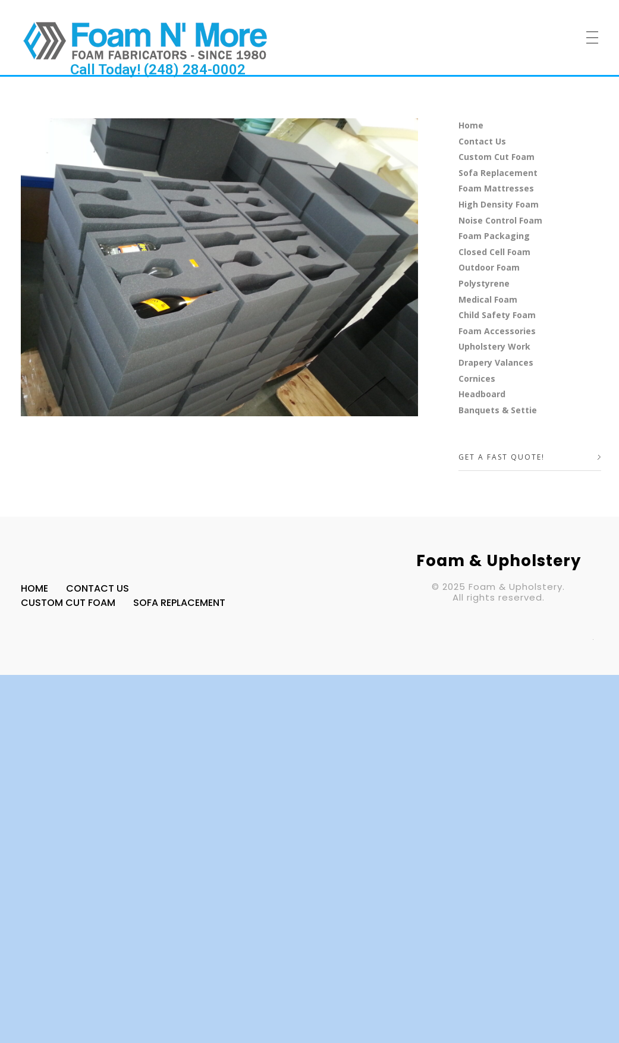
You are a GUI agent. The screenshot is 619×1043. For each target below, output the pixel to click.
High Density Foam (498, 204)
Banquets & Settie (497, 410)
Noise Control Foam (500, 220)
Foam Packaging (494, 235)
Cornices (476, 378)
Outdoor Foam (489, 267)
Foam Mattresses (496, 188)
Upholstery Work (494, 346)
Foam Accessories (497, 331)
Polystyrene (484, 283)
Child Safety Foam (497, 315)
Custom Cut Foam (496, 156)
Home (470, 125)
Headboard (481, 394)
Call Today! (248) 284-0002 (158, 69)
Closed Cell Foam (494, 251)
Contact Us (482, 141)
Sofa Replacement (498, 172)
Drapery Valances (495, 362)
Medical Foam (487, 299)
